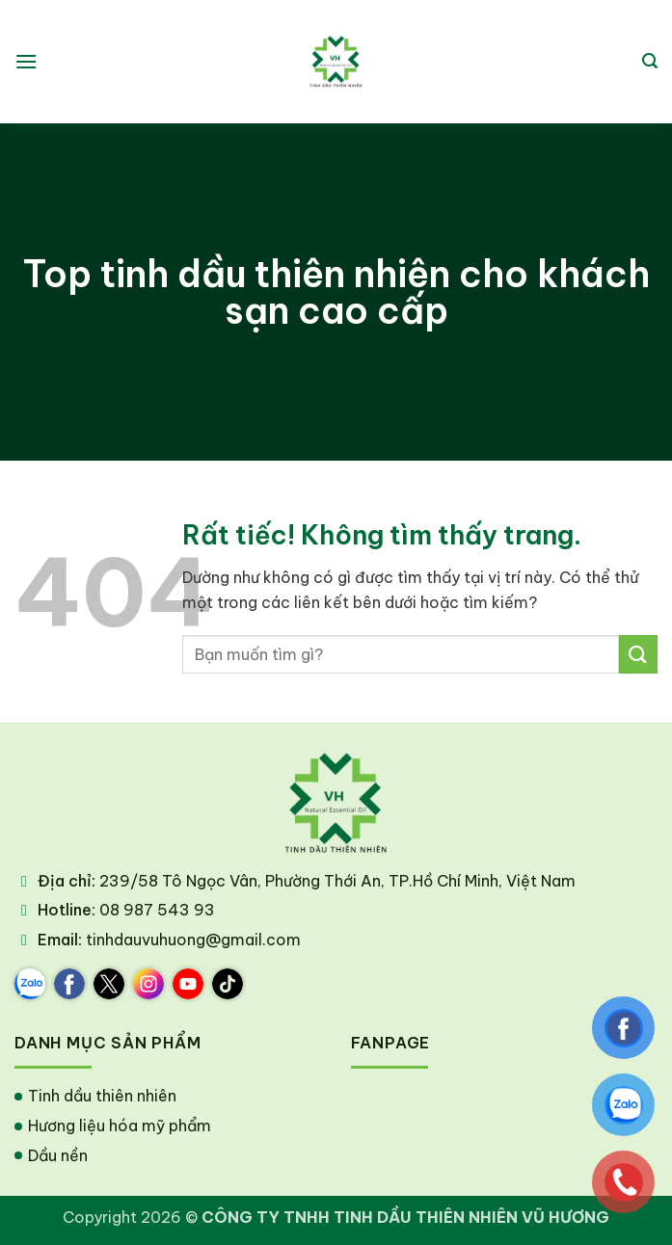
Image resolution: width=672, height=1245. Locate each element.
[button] (26, 61)
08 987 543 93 (157, 909)
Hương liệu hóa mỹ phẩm (119, 1125)
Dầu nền (58, 1155)
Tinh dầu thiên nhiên (102, 1095)
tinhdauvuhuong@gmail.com (193, 939)
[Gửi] (638, 654)
